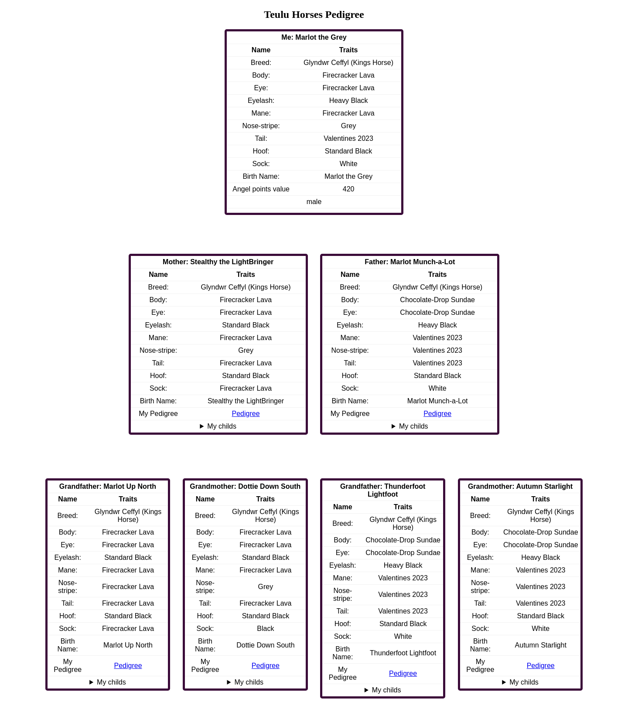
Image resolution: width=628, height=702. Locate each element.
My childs (413, 426)
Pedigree (437, 413)
